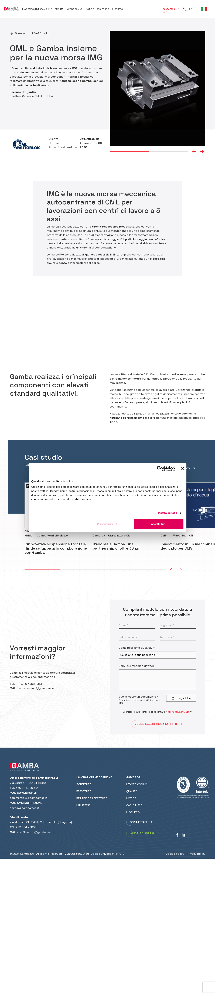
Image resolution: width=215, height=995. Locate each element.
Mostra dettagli (167, 512)
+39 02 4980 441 (30, 684)
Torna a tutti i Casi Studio (32, 33)
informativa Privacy (178, 711)
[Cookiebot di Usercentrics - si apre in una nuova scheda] (159, 468)
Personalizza (107, 523)
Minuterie (83, 805)
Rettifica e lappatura (91, 798)
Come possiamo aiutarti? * (137, 648)
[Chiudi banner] (182, 468)
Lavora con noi (74, 9)
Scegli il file (181, 698)
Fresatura (83, 791)
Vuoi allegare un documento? (138, 696)
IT (202, 9)
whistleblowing (142, 833)
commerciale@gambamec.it (38, 688)
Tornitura (83, 784)
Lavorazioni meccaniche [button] (36, 9)
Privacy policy (196, 854)
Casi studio (103, 9)
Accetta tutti (158, 523)
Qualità (59, 9)
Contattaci (169, 9)
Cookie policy (175, 854)
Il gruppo (117, 9)
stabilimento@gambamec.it (36, 832)
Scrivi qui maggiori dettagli (136, 666)
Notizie (90, 9)
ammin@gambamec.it (24, 808)
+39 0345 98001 (26, 827)
